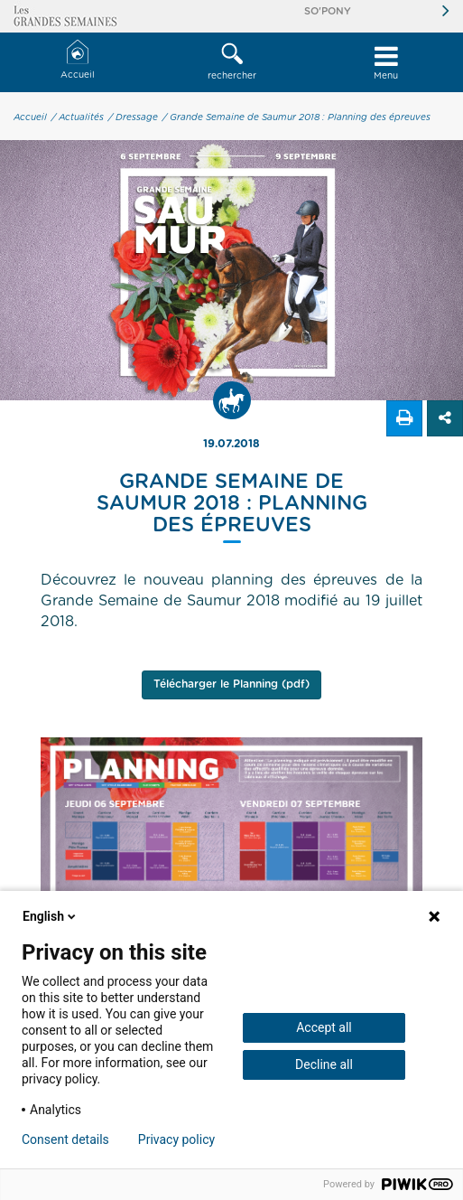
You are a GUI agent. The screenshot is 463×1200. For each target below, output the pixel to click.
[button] (231, 62)
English (51, 916)
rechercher (231, 61)
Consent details (65, 1139)
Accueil (77, 60)
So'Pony (327, 11)
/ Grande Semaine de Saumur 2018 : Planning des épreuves (296, 117)
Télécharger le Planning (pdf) (231, 684)
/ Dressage (133, 117)
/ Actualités (77, 117)
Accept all (324, 1027)
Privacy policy (176, 1139)
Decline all (324, 1064)
